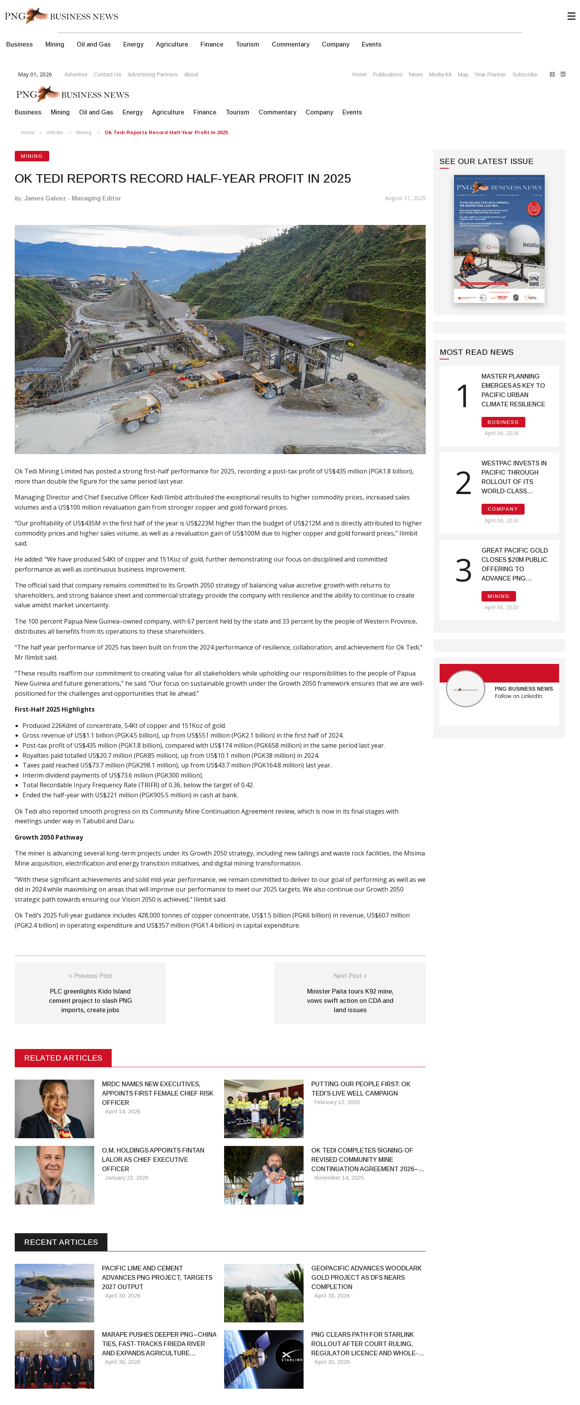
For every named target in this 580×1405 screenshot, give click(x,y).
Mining (54, 44)
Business (19, 44)
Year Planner (490, 74)
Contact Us (107, 74)
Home (359, 74)
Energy (133, 44)
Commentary (290, 44)
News (416, 74)
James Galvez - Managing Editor (72, 198)
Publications (388, 74)
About (191, 74)
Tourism (247, 44)
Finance (211, 44)
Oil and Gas (94, 44)
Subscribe (525, 74)
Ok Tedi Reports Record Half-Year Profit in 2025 (166, 132)
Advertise (76, 74)
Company (335, 44)
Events (371, 44)
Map (463, 74)
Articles (55, 132)
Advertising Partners (153, 74)
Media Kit (440, 74)
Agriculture (172, 44)
